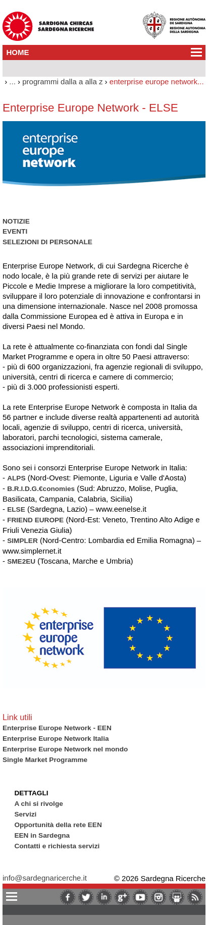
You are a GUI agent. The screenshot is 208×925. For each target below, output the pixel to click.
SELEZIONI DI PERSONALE (47, 242)
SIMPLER (22, 541)
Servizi (25, 814)
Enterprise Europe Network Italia (56, 738)
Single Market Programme (45, 760)
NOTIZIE (16, 221)
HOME (18, 52)
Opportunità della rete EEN (57, 825)
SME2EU (21, 561)
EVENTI (15, 231)
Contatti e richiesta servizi (56, 846)
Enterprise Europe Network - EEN (57, 728)
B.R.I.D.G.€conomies (41, 489)
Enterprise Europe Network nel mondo (65, 749)
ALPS (16, 478)
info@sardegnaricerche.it (45, 878)
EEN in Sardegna (42, 835)
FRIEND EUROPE (35, 520)
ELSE (16, 509)
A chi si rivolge (38, 803)
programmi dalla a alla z (62, 81)
